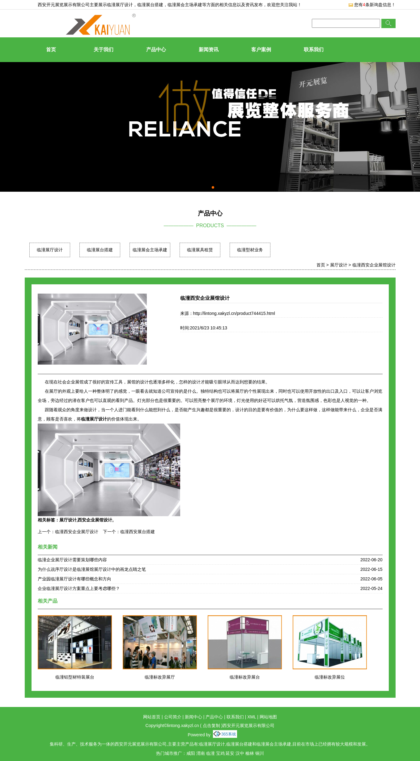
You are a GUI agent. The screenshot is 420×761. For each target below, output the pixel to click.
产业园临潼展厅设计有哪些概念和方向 (74, 578)
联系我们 (314, 49)
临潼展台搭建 (100, 249)
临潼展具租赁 (200, 249)
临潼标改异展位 (330, 677)
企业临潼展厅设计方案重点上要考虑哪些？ (79, 588)
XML (251, 716)
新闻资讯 (208, 49)
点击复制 (211, 725)
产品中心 (156, 49)
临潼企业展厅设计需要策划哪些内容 (72, 559)
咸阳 (190, 753)
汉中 (239, 753)
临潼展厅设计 (120, 4)
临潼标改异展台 (245, 677)
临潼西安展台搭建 (137, 531)
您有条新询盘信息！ (372, 4)
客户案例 (261, 49)
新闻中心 (193, 716)
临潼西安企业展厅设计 (76, 531)
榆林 (249, 753)
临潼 (210, 753)
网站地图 (268, 716)
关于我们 (103, 49)
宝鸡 (220, 753)
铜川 (259, 753)
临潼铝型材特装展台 (74, 677)
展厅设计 (338, 264)
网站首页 (151, 716)
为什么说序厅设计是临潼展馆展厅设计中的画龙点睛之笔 (92, 569)
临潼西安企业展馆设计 (374, 264)
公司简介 (172, 716)
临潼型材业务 (250, 249)
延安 (230, 753)
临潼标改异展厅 (160, 677)
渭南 (200, 753)
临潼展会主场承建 (150, 249)
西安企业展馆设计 (95, 519)
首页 (51, 49)
